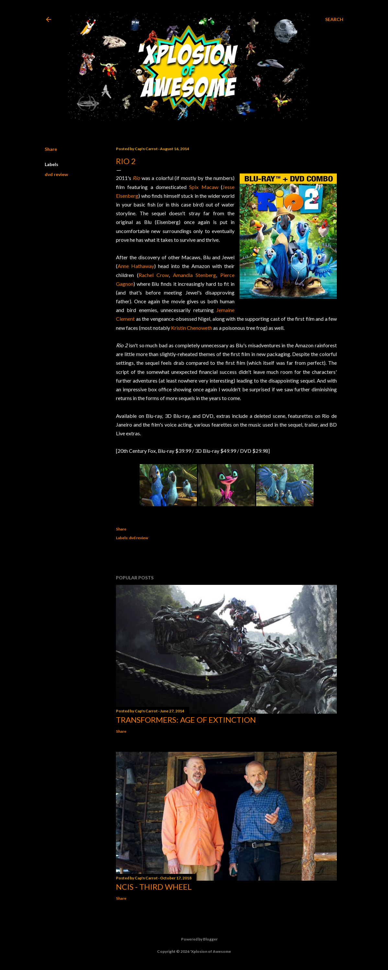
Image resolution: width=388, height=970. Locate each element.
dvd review (56, 174)
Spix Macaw (203, 187)
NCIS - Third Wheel (154, 886)
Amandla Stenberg (194, 275)
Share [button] (51, 149)
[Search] (334, 19)
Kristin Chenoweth (191, 328)
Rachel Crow (154, 275)
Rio (136, 178)
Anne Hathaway (136, 266)
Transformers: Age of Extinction (186, 719)
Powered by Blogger (194, 939)
